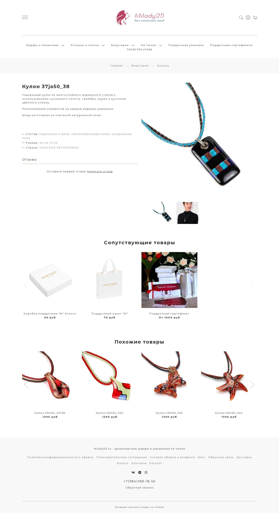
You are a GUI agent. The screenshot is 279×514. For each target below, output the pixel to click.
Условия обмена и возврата (172, 458)
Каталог (155, 464)
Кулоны (163, 66)
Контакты (138, 464)
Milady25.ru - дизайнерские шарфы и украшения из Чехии (139, 449)
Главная (116, 66)
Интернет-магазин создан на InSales (139, 508)
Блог (201, 458)
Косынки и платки (85, 45)
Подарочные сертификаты (231, 45)
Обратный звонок (139, 488)
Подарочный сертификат (169, 314)
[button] (26, 386)
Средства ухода (139, 49)
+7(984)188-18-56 (139, 482)
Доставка (244, 458)
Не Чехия (148, 45)
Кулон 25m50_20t (169, 413)
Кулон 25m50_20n (110, 413)
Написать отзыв (100, 172)
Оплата (123, 464)
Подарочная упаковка (186, 45)
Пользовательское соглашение (121, 458)
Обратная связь (221, 458)
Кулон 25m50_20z (229, 413)
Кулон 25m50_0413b (50, 413)
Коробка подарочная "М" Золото (50, 314)
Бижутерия (120, 45)
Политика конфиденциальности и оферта (60, 458)
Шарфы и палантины (42, 45)
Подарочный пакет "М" (110, 314)
